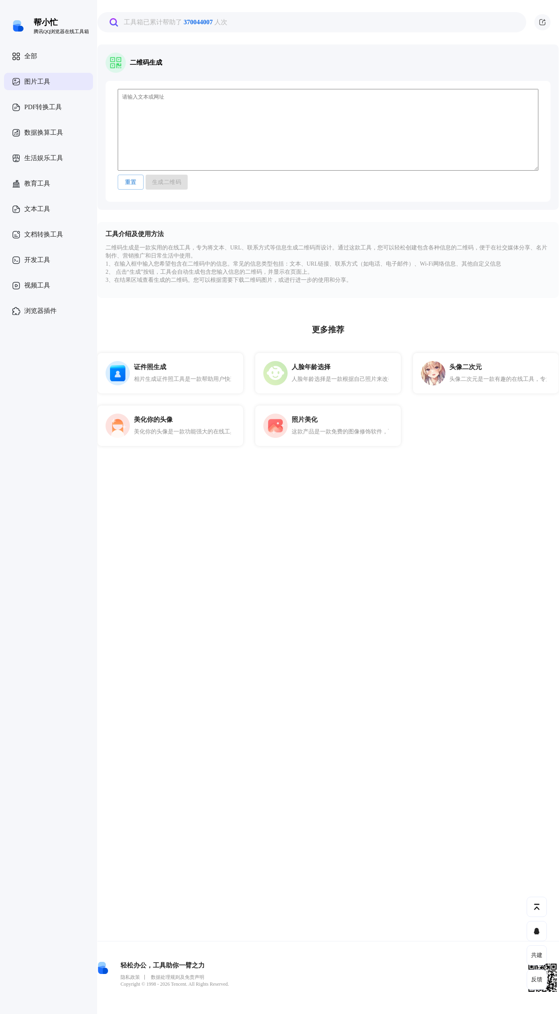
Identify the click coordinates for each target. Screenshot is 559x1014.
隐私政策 (130, 977)
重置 (130, 182)
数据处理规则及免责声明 (177, 977)
